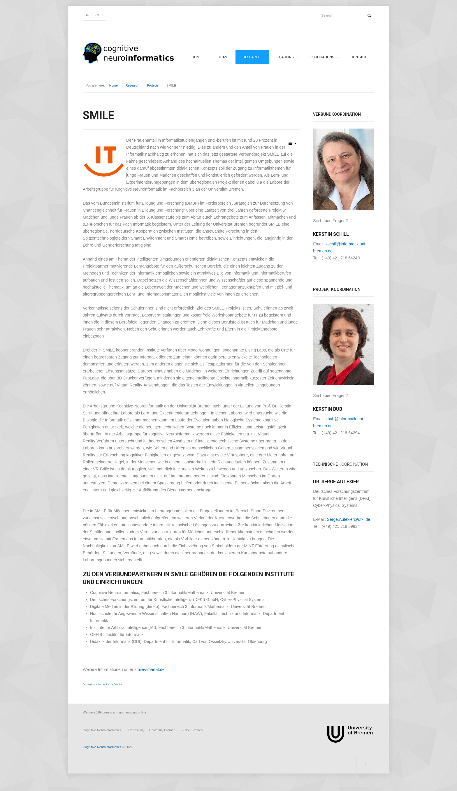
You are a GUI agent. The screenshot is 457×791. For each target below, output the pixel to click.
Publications (322, 57)
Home (197, 57)
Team (223, 57)
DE (87, 15)
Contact (359, 57)
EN (96, 15)
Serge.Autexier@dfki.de (348, 519)
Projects (153, 85)
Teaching (285, 57)
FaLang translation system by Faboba (102, 684)
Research (252, 57)
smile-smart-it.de (149, 669)
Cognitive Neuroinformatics (102, 747)
